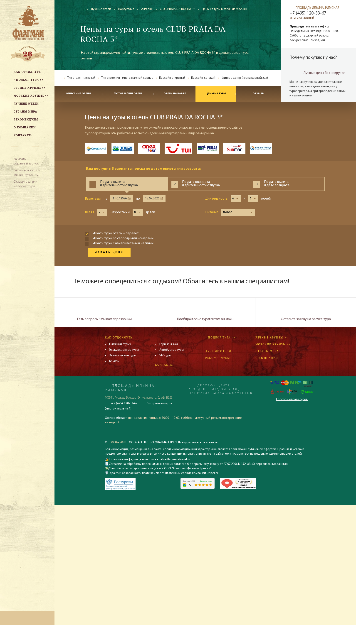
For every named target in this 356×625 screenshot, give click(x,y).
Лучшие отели (101, 9)
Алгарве (147, 9)
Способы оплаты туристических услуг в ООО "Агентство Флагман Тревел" (160, 468)
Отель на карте (174, 93)
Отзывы (258, 93)
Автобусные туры (171, 350)
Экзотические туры (122, 355)
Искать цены (109, 252)
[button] (236, 198)
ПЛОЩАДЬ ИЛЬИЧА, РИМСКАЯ (317, 8)
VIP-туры (165, 355)
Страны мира (267, 351)
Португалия (126, 9)
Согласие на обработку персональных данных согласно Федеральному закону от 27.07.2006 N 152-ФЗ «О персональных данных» (198, 464)
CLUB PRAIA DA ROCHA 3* (177, 9)
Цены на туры (216, 93)
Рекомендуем (217, 358)
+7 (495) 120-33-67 (308, 13)
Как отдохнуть (118, 337)
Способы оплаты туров (292, 399)
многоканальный (302, 18)
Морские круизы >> (272, 344)
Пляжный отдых (120, 344)
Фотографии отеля (128, 93)
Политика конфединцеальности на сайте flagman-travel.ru (149, 459)
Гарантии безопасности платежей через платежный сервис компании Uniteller (163, 473)
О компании (266, 358)
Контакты (164, 364)
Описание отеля (78, 93)
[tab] (127, 184)
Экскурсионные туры (124, 350)
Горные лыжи (168, 344)
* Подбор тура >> (220, 337)
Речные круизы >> (271, 337)
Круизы (114, 361)
